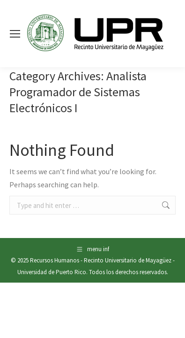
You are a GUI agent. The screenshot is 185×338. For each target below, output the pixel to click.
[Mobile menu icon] (15, 33)
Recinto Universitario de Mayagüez (127, 260)
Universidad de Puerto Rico (51, 272)
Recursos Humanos (54, 260)
